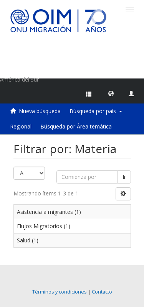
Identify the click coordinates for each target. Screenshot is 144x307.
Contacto (102, 292)
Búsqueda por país (96, 111)
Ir (124, 176)
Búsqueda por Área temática (76, 126)
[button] (111, 93)
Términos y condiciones (59, 292)
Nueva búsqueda (40, 111)
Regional (20, 126)
